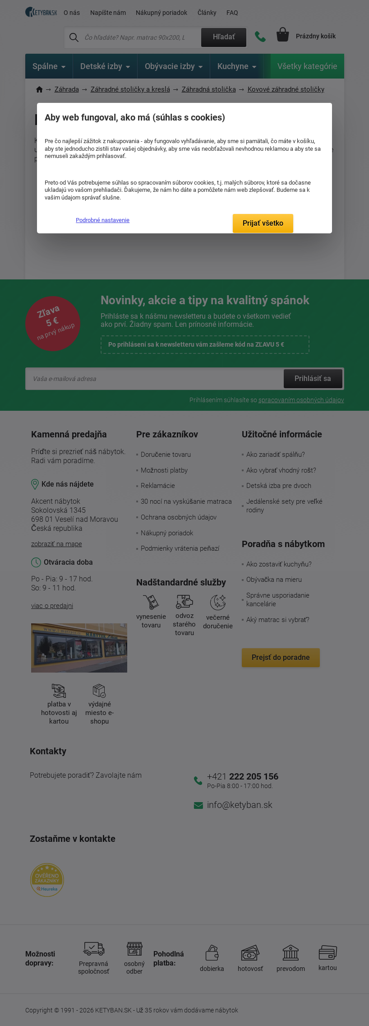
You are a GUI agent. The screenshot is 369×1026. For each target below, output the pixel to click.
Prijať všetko (263, 223)
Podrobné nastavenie (102, 220)
